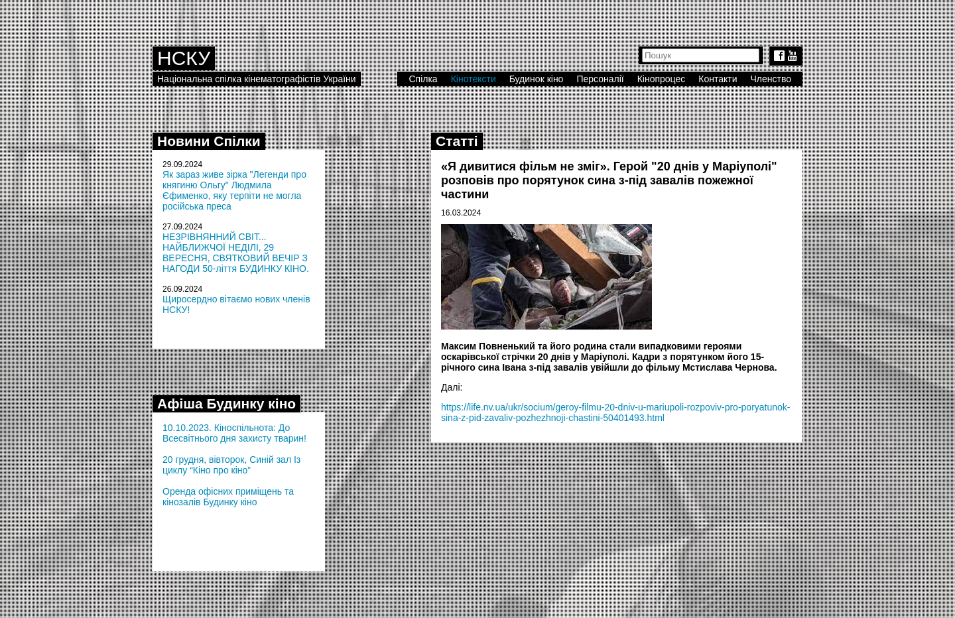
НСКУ (183, 58)
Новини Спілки (209, 141)
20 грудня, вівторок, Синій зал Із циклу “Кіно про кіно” (231, 464)
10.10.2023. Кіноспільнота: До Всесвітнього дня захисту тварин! (234, 433)
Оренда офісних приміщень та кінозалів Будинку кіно (228, 496)
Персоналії (599, 79)
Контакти (717, 79)
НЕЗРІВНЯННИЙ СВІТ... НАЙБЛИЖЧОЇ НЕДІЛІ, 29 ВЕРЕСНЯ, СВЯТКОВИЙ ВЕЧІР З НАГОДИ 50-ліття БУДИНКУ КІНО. (235, 252)
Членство (771, 79)
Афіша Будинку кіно (226, 403)
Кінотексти (473, 79)
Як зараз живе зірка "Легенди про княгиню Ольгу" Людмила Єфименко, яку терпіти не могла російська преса (234, 190)
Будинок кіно (536, 79)
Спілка (423, 79)
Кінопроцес (661, 79)
